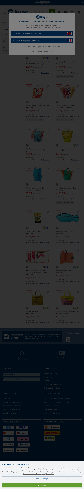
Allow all (42, 485)
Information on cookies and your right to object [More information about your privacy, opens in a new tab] (38, 474)
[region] (42, 475)
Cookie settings (42, 479)
